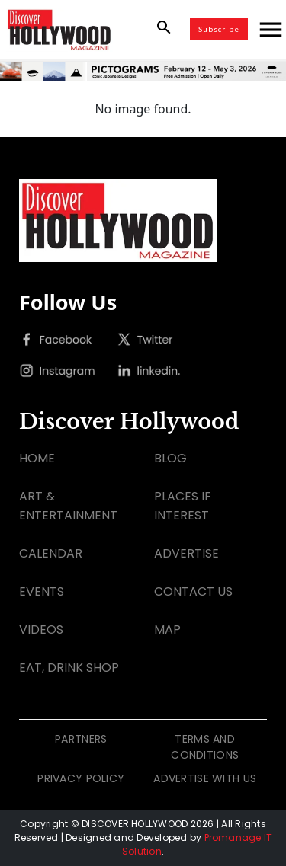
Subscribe (218, 29)
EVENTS (41, 591)
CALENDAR (50, 553)
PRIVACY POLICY (80, 778)
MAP (167, 629)
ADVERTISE (186, 553)
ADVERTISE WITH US (204, 778)
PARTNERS (81, 738)
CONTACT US (193, 591)
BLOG (170, 458)
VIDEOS (41, 629)
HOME (37, 458)
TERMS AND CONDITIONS (205, 746)
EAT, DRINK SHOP (69, 667)
